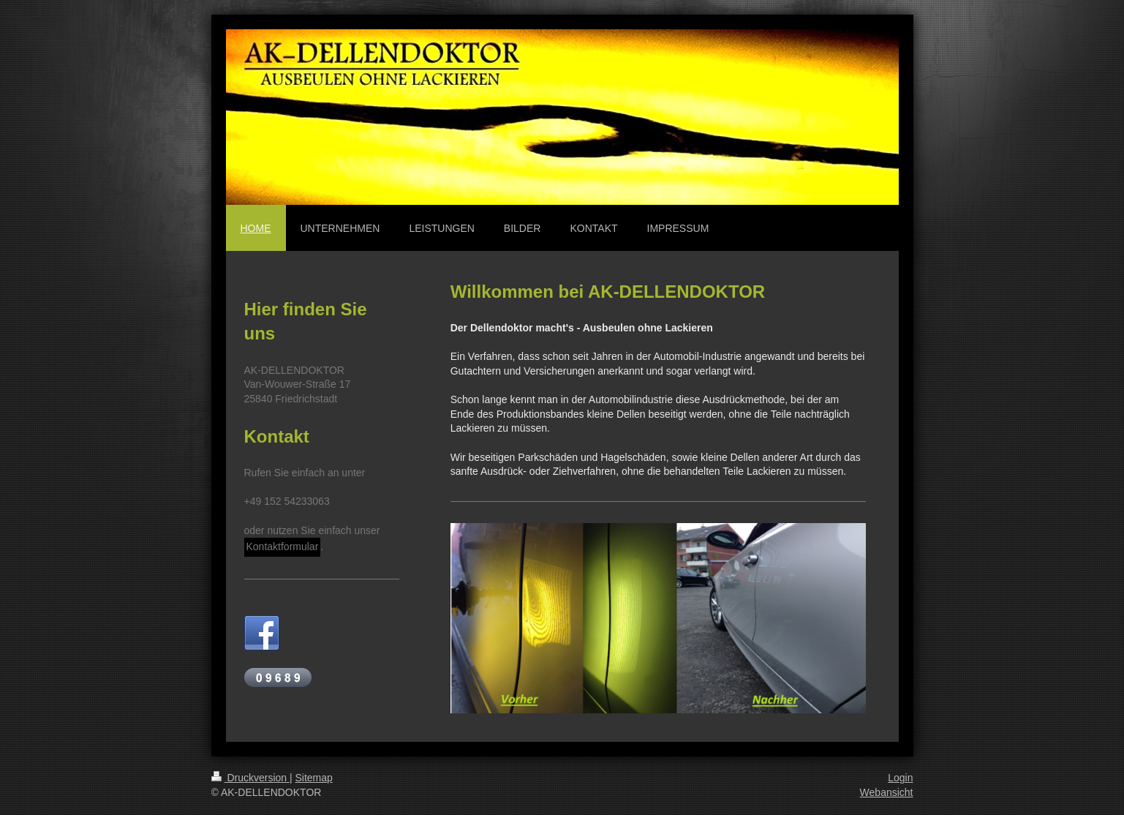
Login (900, 778)
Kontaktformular (282, 546)
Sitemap (314, 778)
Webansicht (886, 792)
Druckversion (250, 778)
